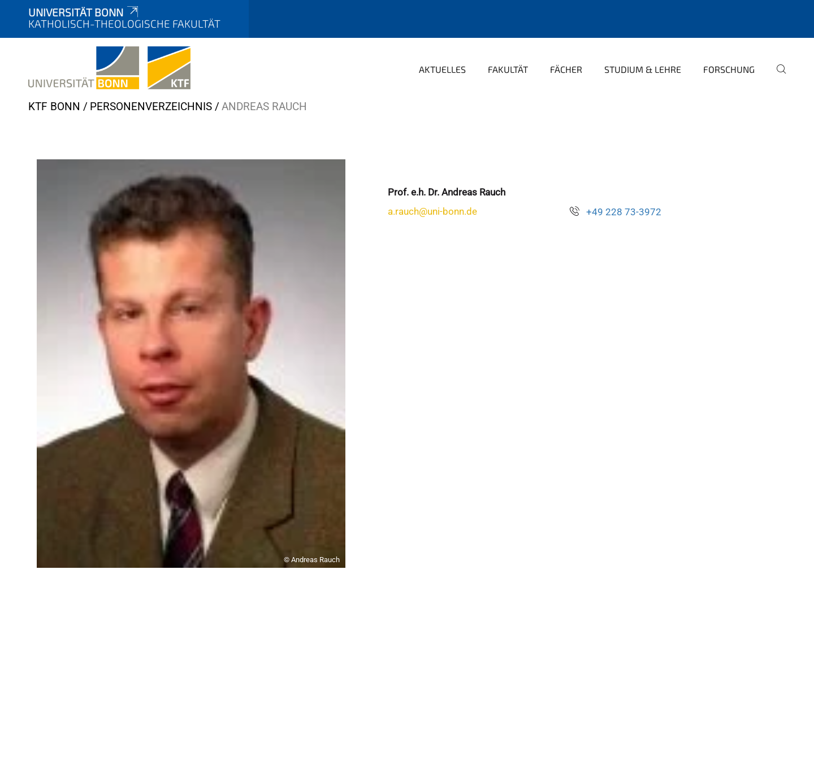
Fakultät (508, 69)
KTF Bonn (54, 106)
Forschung (729, 69)
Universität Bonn (84, 12)
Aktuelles (442, 69)
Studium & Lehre (642, 69)
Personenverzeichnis (151, 106)
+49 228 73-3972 (623, 212)
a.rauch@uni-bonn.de (432, 211)
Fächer (566, 69)
